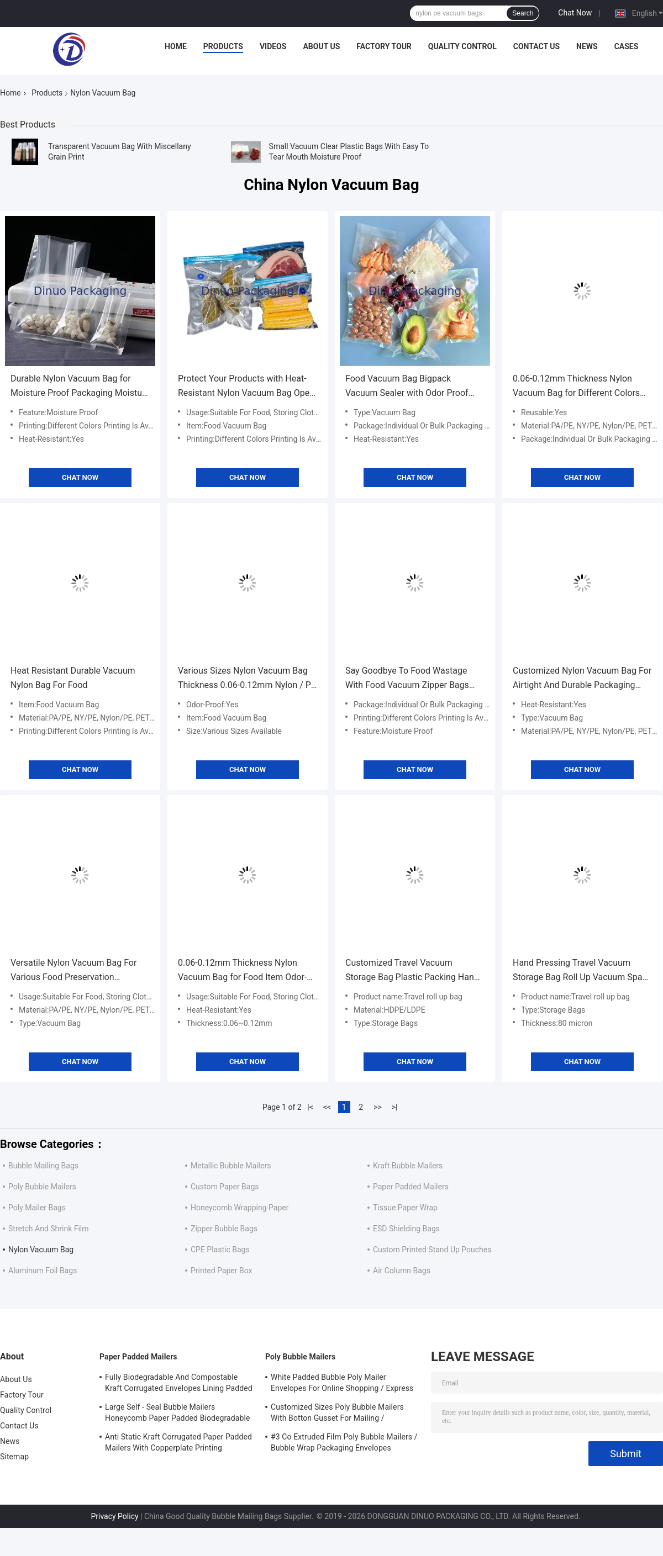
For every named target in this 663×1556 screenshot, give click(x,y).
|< (310, 1107)
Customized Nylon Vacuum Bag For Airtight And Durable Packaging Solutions (582, 678)
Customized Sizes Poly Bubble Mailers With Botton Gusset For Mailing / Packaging (337, 1414)
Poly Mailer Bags (37, 1207)
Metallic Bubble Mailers (231, 1165)
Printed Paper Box (221, 1270)
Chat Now (575, 12)
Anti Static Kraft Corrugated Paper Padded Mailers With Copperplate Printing (178, 1442)
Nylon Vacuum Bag (40, 1249)
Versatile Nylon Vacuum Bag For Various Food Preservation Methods (73, 971)
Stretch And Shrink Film (48, 1228)
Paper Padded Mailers (411, 1186)
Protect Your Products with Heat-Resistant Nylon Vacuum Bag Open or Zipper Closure (246, 386)
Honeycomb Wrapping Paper (239, 1207)
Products (223, 46)
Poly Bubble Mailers (42, 1186)
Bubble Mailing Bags (43, 1165)
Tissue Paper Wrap (405, 1207)
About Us (321, 46)
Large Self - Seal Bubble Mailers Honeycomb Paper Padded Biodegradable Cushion (177, 1414)
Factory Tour (384, 46)
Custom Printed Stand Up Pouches (432, 1249)
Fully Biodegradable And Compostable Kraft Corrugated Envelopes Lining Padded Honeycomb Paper (178, 1384)
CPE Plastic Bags (220, 1249)
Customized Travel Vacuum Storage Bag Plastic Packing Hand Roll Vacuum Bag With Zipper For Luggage (412, 971)
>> (377, 1107)
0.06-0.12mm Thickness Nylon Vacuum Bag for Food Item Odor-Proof (242, 971)
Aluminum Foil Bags (42, 1270)
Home (176, 46)
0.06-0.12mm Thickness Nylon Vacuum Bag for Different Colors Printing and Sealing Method (576, 386)
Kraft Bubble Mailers (408, 1165)
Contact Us (536, 46)
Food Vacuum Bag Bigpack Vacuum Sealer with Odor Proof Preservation (407, 386)
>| (395, 1107)
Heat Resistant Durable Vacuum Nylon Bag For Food (72, 677)
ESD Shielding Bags (406, 1228)
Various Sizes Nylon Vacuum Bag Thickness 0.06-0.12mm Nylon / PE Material (247, 678)
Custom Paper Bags (225, 1186)
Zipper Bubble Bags (224, 1228)
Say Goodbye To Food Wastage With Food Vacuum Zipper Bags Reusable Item (407, 678)
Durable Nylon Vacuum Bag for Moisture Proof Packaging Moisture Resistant (80, 386)
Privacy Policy (114, 1516)
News (587, 46)
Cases (626, 46)
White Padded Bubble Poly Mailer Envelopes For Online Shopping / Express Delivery (342, 1384)
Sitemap (14, 1456)
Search (522, 13)
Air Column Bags (401, 1270)
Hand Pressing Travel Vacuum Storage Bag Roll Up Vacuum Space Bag (582, 971)
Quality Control (462, 46)
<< (327, 1107)
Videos (273, 46)
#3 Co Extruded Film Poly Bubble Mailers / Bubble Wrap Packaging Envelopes (344, 1442)
